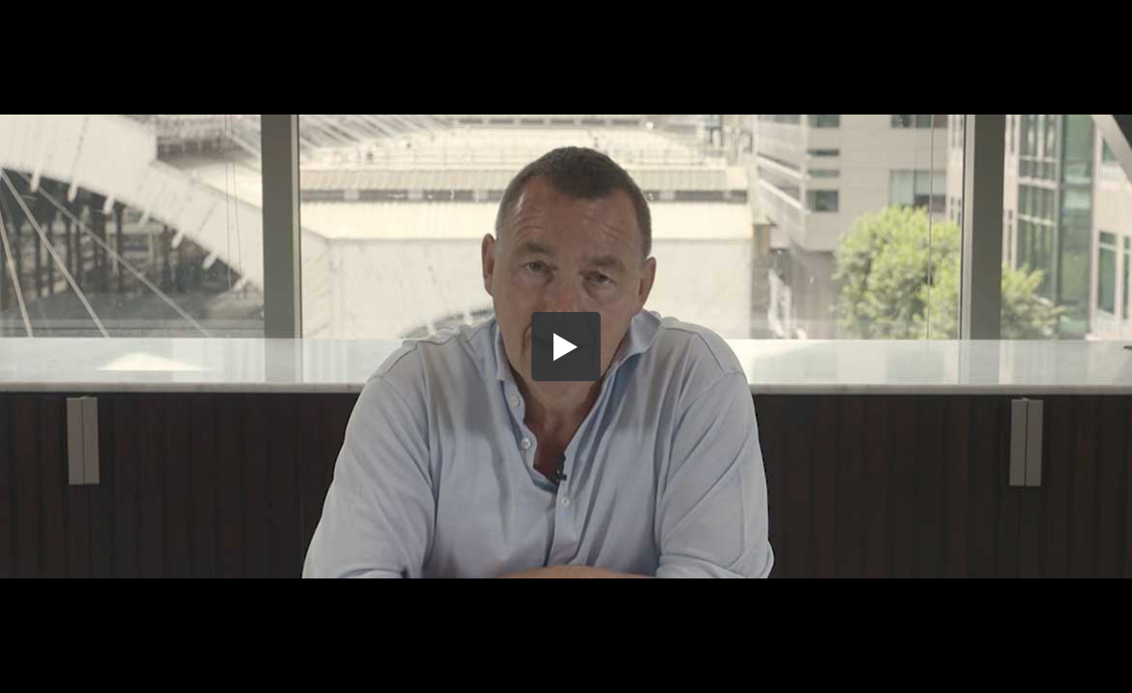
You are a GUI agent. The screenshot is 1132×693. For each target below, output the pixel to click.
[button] (566, 346)
